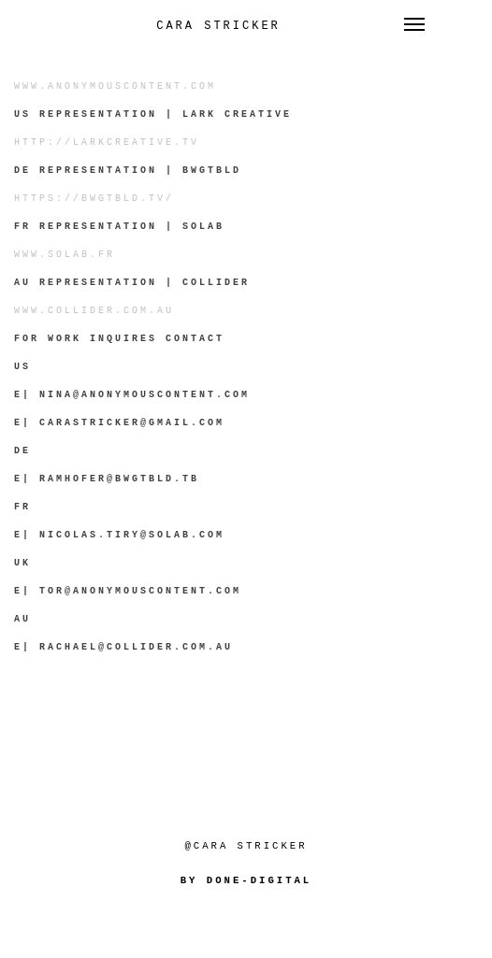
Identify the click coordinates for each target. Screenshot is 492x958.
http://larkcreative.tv (106, 142)
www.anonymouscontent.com (115, 86)
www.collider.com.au (94, 311)
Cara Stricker (218, 26)
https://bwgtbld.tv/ (94, 198)
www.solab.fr (64, 255)
